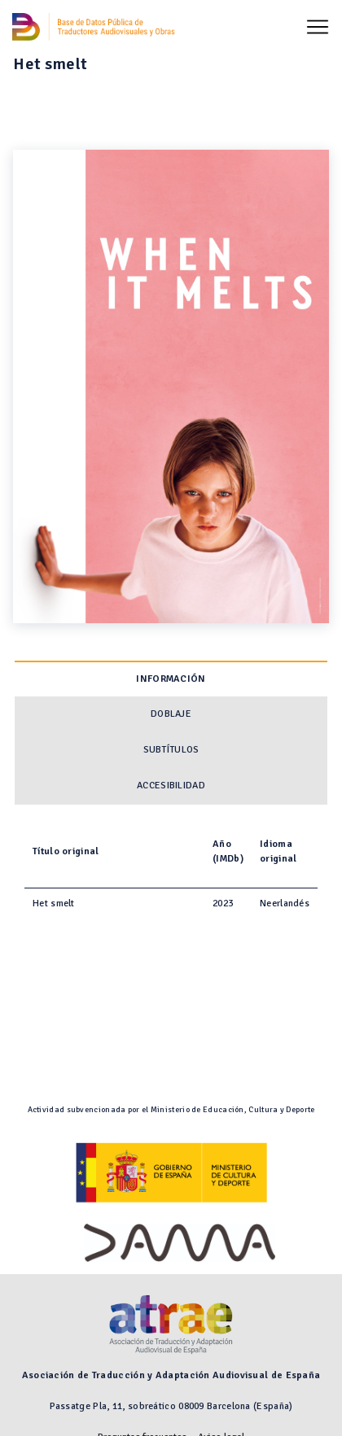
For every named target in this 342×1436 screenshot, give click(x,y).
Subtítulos (171, 750)
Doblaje (171, 714)
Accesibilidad (171, 785)
